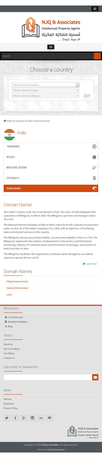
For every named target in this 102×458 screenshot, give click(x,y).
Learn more (90, 263)
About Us (8, 344)
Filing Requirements (17, 281)
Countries (19, 120)
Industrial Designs (51, 167)
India (29, 120)
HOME (9, 120)
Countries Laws (15, 317)
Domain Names (51, 188)
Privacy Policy (11, 408)
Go (87, 96)
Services (7, 399)
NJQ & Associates (50, 445)
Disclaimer (9, 403)
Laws (9, 294)
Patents (51, 157)
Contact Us (9, 358)
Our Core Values (11, 348)
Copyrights (51, 178)
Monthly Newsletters (18, 321)
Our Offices (9, 353)
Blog (10, 326)
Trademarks (52, 146)
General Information (17, 288)
